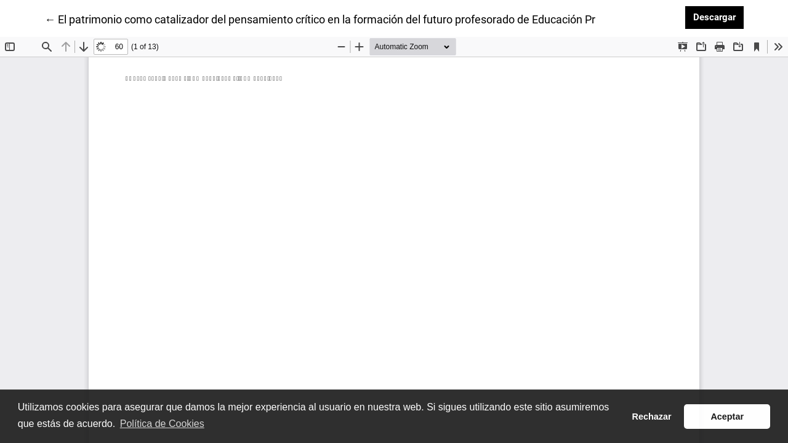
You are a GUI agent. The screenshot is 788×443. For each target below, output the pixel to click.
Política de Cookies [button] (162, 423)
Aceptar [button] (727, 416)
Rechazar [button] (652, 416)
